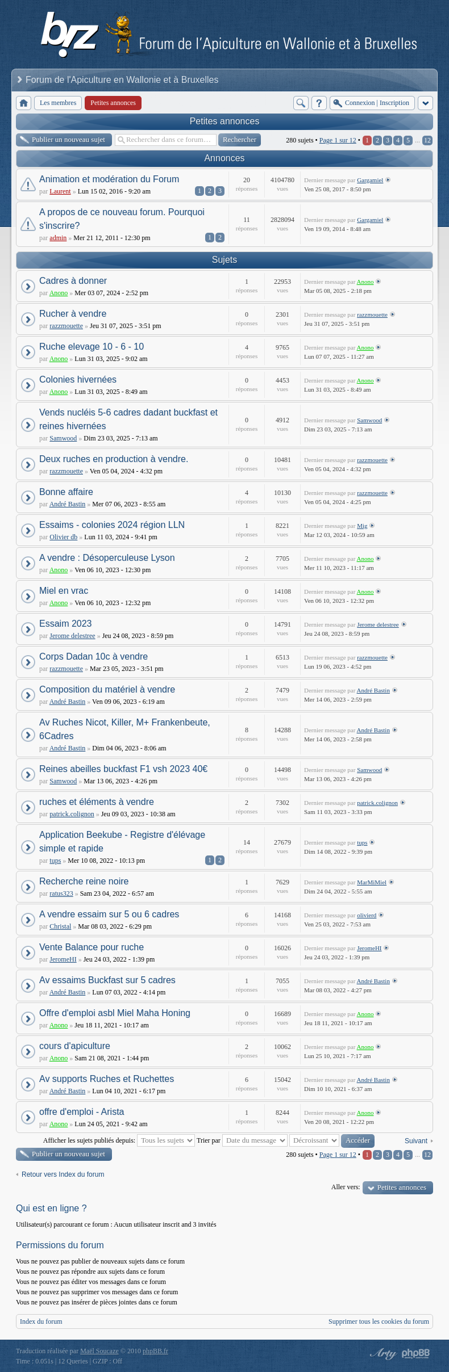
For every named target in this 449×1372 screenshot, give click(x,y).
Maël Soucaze (99, 1351)
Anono (58, 293)
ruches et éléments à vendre (96, 802)
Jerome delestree (72, 636)
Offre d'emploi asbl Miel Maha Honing (114, 1013)
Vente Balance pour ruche (91, 947)
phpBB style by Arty (382, 1354)
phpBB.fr (155, 1351)
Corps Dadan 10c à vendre (93, 656)
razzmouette (66, 326)
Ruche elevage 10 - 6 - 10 (91, 346)
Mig (362, 525)
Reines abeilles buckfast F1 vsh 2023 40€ (123, 769)
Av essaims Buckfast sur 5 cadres (107, 980)
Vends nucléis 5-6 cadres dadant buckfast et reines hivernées (128, 419)
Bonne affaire (66, 492)
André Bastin (67, 504)
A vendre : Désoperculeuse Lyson (107, 558)
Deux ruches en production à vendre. (113, 459)
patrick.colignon (71, 814)
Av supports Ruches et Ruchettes (106, 1079)
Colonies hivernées (78, 379)
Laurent (59, 191)
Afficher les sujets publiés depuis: (119, 1140)
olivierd (366, 915)
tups (55, 861)
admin (57, 238)
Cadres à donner (73, 281)
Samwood (63, 438)
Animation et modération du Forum (109, 179)
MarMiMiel (371, 882)
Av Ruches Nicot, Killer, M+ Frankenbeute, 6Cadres (124, 729)
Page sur (337, 140)
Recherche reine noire (83, 881)
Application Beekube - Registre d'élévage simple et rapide (122, 841)
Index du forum (41, 1321)
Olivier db (63, 537)
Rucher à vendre (72, 313)
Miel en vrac (63, 590)
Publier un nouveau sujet (68, 139)
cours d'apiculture (74, 1046)
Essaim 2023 (65, 623)
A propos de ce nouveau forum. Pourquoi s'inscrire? (122, 218)
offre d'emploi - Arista (81, 1112)
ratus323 (61, 893)
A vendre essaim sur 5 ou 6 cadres (109, 914)
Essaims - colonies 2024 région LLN (112, 525)
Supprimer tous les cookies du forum (379, 1321)
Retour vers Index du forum (63, 1174)
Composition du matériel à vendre (107, 689)
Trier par (242, 1140)
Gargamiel (370, 180)
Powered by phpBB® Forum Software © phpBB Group (416, 1354)
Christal (60, 926)
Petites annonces (225, 121)
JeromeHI (62, 959)
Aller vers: (345, 1187)
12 (427, 140)
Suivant (416, 1141)
